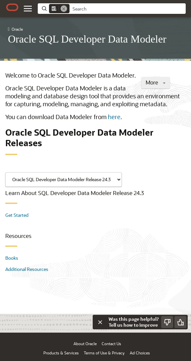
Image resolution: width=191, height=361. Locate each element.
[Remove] (64, 8)
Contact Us (111, 343)
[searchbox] (127, 9)
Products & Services (61, 352)
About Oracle (85, 343)
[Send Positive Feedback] (180, 322)
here (114, 117)
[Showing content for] (63, 179)
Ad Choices (140, 352)
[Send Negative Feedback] (167, 322)
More (156, 82)
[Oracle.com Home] (12, 7)
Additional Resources (26, 269)
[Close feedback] (100, 322)
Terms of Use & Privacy (104, 352)
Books (11, 258)
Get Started (16, 215)
